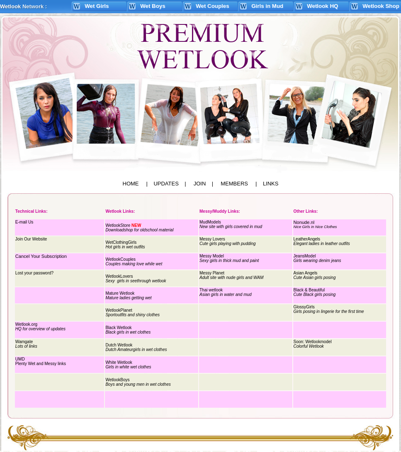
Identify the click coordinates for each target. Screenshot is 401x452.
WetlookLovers (119, 276)
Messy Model (211, 256)
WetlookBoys (117, 379)
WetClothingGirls (120, 242)
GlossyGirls (304, 307)
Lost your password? (34, 273)
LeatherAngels (307, 239)
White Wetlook (118, 362)
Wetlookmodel (318, 341)
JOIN (200, 183)
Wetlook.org (26, 324)
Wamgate (24, 341)
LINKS (271, 183)
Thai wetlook (211, 290)
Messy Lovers (212, 239)
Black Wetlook (118, 327)
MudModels (210, 222)
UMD (20, 359)
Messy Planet (211, 273)
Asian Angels (306, 273)
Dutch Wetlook (118, 345)
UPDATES (165, 183)
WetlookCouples (120, 259)
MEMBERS (234, 183)
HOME (131, 183)
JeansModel (305, 256)
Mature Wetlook (119, 293)
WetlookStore (117, 225)
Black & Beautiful (309, 290)
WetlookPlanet (118, 310)
